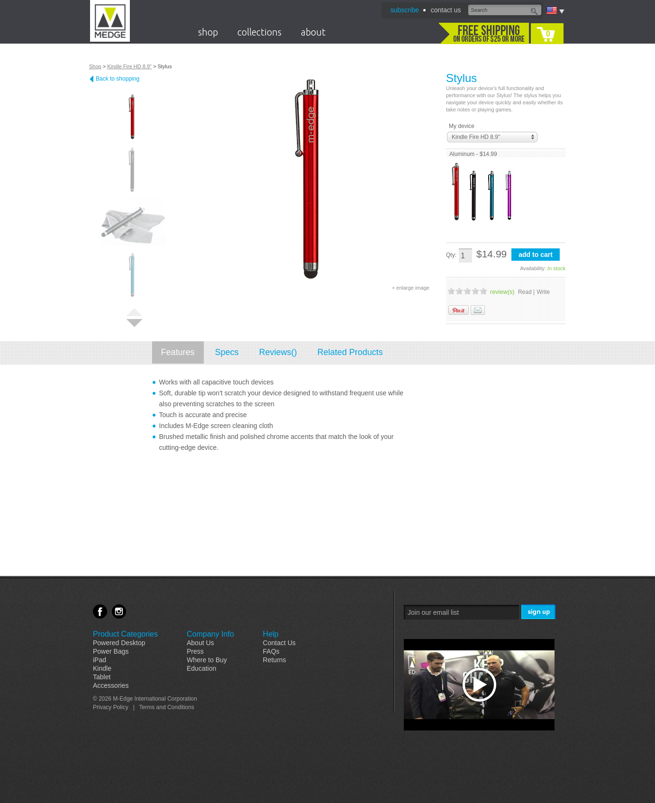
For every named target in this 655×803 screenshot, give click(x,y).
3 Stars (467, 290)
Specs (227, 352)
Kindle (102, 668)
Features (178, 352)
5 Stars (483, 290)
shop (208, 32)
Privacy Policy (110, 707)
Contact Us (279, 643)
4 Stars (475, 290)
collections (259, 32)
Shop (95, 66)
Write (543, 292)
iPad (99, 660)
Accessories (110, 685)
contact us (446, 10)
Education (201, 668)
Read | (526, 292)
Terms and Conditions (166, 707)
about (313, 32)
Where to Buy (207, 660)
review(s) (502, 292)
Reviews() (278, 352)
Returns (274, 660)
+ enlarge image (410, 288)
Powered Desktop (119, 643)
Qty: (451, 255)
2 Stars (459, 290)
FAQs (271, 651)
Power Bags (110, 651)
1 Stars (451, 290)
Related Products (350, 352)
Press (195, 651)
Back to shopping (117, 78)
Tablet (101, 677)
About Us (200, 643)
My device (461, 126)
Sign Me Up (539, 612)
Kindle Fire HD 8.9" (129, 66)
